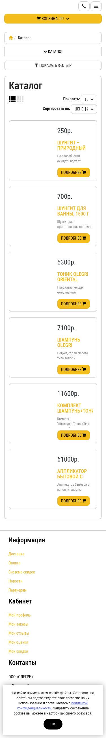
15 (89, 99)
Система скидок (21, 572)
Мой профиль (19, 615)
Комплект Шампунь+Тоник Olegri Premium (77, 413)
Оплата (14, 563)
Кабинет (20, 601)
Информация (26, 540)
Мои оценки (18, 642)
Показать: (71, 99)
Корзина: (53, 18)
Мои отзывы (18, 633)
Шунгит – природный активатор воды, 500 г (71, 151)
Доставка (16, 554)
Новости (15, 581)
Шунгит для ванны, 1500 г (73, 211)
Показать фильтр (53, 65)
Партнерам (17, 590)
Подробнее (73, 172)
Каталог (53, 51)
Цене (84, 109)
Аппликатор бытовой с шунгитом (72, 476)
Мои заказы (18, 624)
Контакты (22, 663)
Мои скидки (18, 651)
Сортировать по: (56, 108)
